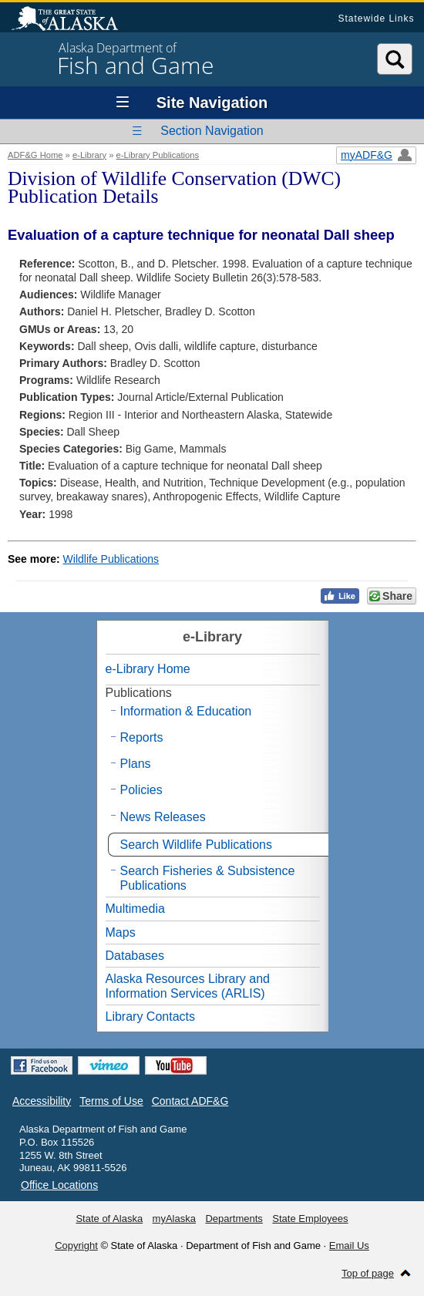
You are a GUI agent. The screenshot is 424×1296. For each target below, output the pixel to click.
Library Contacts (151, 1016)
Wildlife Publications (111, 559)
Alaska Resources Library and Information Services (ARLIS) (188, 986)
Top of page (368, 1273)
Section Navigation (211, 130)
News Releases (163, 816)
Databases (135, 955)
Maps (121, 932)
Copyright (76, 1245)
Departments (233, 1218)
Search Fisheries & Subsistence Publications (207, 878)
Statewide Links (376, 18)
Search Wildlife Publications (196, 844)
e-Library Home (148, 668)
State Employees (310, 1218)
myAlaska (174, 1218)
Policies (141, 789)
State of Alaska (72, 20)
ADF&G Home (35, 155)
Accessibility (41, 1101)
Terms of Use (111, 1101)
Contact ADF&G (190, 1101)
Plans (135, 763)
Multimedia (135, 908)
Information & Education (186, 711)
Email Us (349, 1245)
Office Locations (59, 1185)
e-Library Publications (158, 155)
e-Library (89, 155)
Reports (141, 737)
